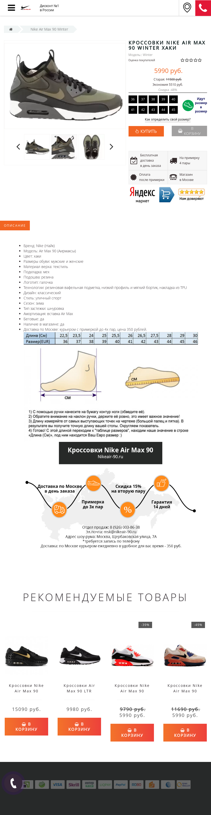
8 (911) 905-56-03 (203, 8)
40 (173, 99)
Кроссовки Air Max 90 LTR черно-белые (79, 691)
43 (153, 109)
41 (133, 109)
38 (153, 99)
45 (173, 109)
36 (133, 99)
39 (163, 99)
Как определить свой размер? (168, 120)
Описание (15, 225)
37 (143, 99)
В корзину (189, 131)
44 (163, 109)
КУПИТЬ (148, 131)
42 (143, 109)
